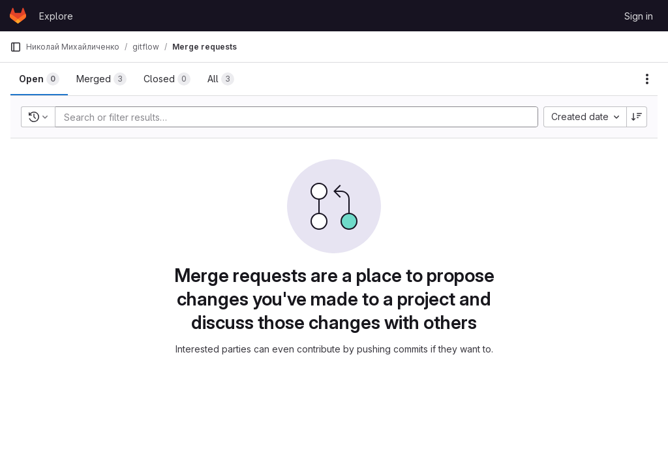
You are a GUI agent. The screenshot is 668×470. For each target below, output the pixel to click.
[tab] (39, 79)
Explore (56, 16)
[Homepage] (18, 15)
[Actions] (647, 79)
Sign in (638, 16)
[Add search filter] (300, 117)
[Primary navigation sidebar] (15, 47)
